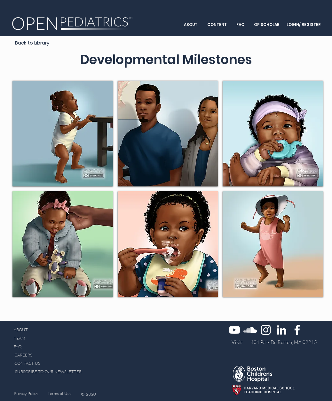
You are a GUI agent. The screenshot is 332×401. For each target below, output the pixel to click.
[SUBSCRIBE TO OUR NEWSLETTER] (48, 371)
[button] (190, 25)
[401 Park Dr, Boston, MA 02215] (283, 342)
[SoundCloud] (250, 330)
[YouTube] (234, 330)
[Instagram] (266, 330)
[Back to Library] (32, 42)
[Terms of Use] (59, 393)
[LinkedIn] (281, 330)
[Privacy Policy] (25, 393)
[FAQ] (18, 346)
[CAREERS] (23, 355)
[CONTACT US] (27, 363)
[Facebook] (297, 330)
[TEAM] (27, 338)
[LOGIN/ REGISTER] (303, 25)
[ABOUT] (20, 329)
